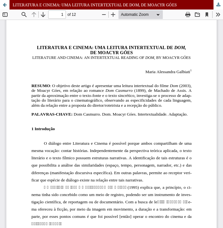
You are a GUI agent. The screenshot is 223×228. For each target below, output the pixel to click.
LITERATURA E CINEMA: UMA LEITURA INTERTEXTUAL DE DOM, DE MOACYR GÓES (95, 5)
